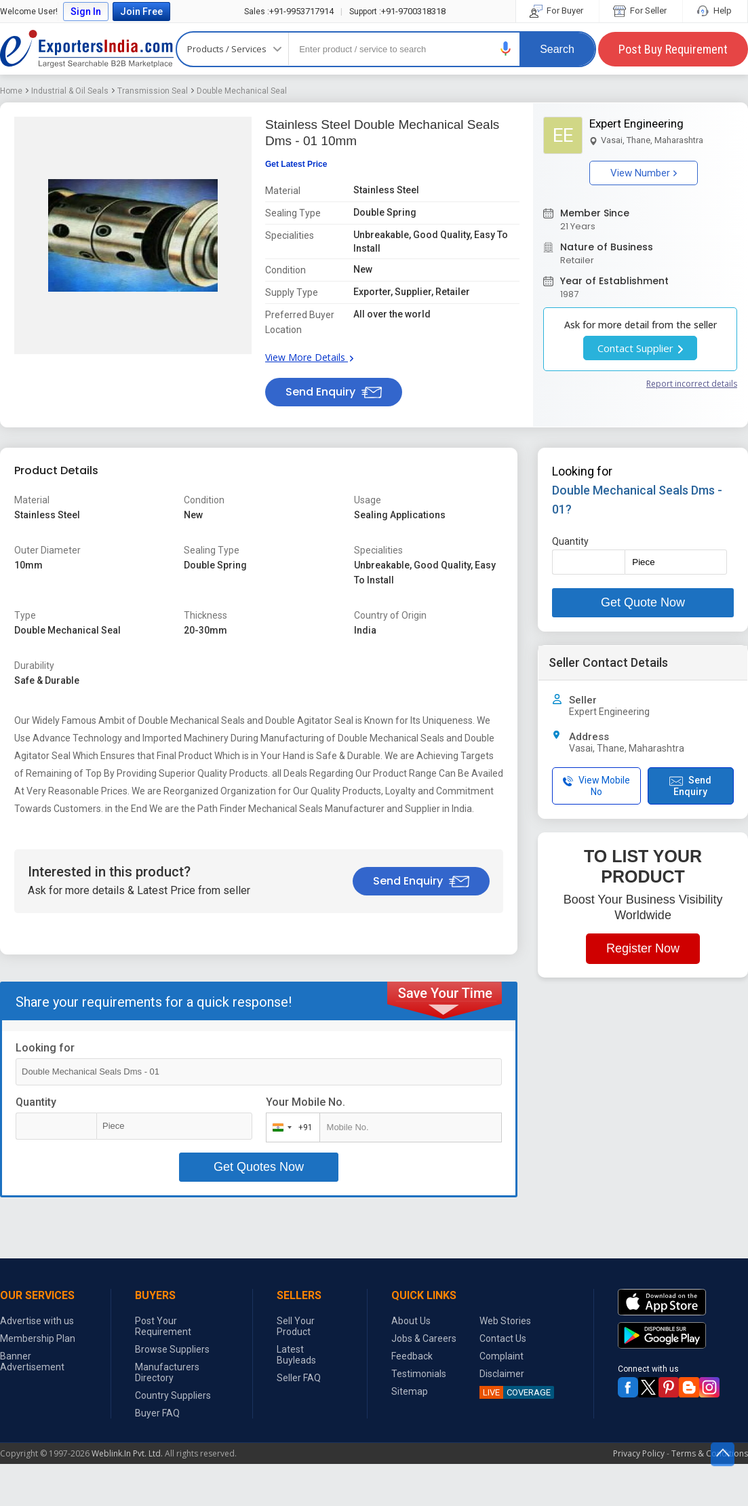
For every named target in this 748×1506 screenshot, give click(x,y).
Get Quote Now (643, 602)
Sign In (86, 11)
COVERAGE (515, 1392)
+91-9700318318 (397, 11)
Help (715, 10)
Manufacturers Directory (167, 1372)
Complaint (501, 1356)
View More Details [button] (309, 357)
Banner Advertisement (32, 1361)
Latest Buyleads (296, 1355)
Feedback (412, 1356)
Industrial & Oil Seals (70, 91)
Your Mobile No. (305, 1102)
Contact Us (502, 1338)
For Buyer (557, 10)
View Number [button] (643, 173)
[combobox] (290, 1127)
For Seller (641, 10)
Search (557, 49)
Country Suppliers (173, 1395)
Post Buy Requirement (673, 49)
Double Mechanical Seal (242, 91)
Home (11, 91)
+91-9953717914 (289, 11)
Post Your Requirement (163, 1326)
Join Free (141, 11)
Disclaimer (501, 1373)
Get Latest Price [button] (296, 164)
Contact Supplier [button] (640, 348)
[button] (505, 48)
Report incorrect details (691, 383)
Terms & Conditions (709, 1453)
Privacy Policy (639, 1453)
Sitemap (409, 1391)
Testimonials (418, 1373)
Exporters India (87, 49)
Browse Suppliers (172, 1349)
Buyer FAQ (157, 1413)
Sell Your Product (296, 1326)
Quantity (36, 1102)
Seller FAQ (299, 1377)
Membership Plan (37, 1338)
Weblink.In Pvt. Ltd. (127, 1453)
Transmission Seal (152, 91)
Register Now (643, 948)
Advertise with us (37, 1320)
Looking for (45, 1047)
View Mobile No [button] (596, 786)
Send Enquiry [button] (334, 392)
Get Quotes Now (259, 1167)
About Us (411, 1320)
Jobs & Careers (423, 1338)
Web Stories (505, 1320)
